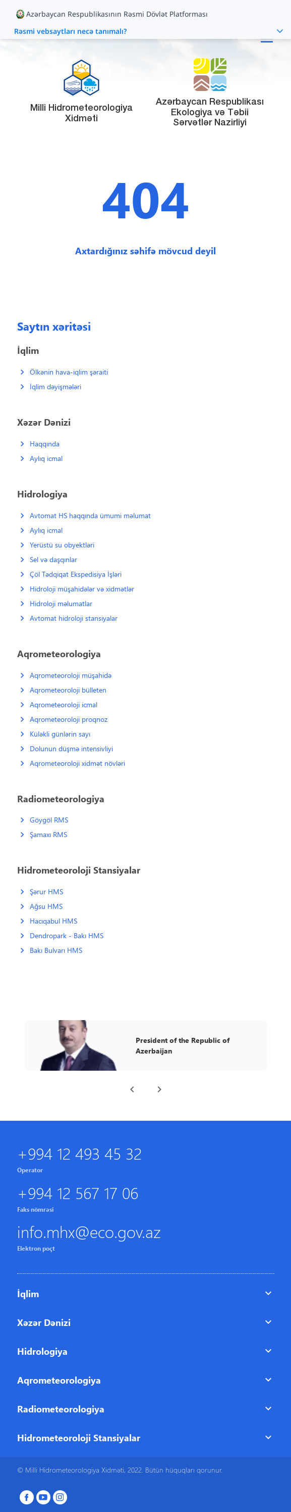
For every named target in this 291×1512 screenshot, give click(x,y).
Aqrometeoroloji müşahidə (70, 675)
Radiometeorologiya (60, 1408)
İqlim (28, 1293)
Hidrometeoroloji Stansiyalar (78, 1437)
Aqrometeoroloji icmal (63, 704)
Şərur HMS (46, 891)
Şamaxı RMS (48, 834)
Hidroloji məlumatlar (61, 603)
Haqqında (45, 443)
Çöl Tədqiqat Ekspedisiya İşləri (76, 574)
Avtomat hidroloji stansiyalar (74, 618)
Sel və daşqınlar (53, 559)
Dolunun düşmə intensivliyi (71, 748)
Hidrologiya (42, 1351)
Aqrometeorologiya (59, 1379)
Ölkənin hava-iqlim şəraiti (69, 372)
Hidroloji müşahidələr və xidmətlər (82, 588)
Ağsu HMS (46, 906)
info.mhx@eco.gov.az (89, 1231)
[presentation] (132, 1089)
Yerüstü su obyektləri (62, 544)
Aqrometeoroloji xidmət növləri (77, 763)
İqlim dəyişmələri (55, 386)
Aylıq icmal (46, 458)
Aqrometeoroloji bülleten (68, 690)
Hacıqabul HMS (53, 921)
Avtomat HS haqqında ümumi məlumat (90, 515)
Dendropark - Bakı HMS (66, 935)
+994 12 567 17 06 (77, 1192)
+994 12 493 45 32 (79, 1152)
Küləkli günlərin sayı (60, 734)
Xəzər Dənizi (44, 1322)
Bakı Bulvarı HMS (56, 950)
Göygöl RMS (49, 819)
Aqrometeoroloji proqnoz (68, 719)
